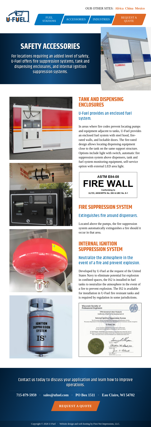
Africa (119, 8)
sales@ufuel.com (56, 395)
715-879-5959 (26, 395)
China (129, 8)
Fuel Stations (49, 19)
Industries (101, 19)
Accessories (76, 19)
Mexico (140, 8)
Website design (67, 423)
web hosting (84, 423)
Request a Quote (129, 19)
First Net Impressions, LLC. (106, 423)
